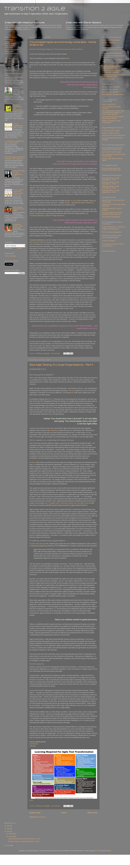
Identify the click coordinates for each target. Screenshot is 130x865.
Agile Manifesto (52, 430)
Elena (67, 25)
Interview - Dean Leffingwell (110, 87)
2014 (8, 845)
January (11, 836)
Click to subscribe (10, 256)
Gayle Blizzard (9, 45)
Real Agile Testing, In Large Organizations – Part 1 (19, 173)
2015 (8, 831)
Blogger (108, 850)
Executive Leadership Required (112, 53)
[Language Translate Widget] (15, 245)
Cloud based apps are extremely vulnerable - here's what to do (15, 157)
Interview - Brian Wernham (110, 92)
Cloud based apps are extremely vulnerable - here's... (24, 838)
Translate (17, 248)
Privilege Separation (57, 215)
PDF (32, 800)
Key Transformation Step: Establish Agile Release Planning (113, 117)
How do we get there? (109, 104)
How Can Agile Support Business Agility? (18, 208)
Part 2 (88, 581)
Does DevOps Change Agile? (111, 217)
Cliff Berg (33, 746)
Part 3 (43, 369)
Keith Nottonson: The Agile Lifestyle (113, 94)
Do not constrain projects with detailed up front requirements (18, 192)
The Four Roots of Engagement (112, 232)
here (29, 29)
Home (63, 813)
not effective (79, 188)
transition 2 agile (34, 9)
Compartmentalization (37, 215)
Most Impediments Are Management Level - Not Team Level (113, 75)
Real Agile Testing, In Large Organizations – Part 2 (110, 183)
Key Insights (106, 45)
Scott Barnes (34, 744)
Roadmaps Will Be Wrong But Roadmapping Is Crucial (111, 67)
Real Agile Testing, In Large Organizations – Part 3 (110, 187)
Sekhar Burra (9, 47)
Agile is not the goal (108, 79)
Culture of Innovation (108, 240)
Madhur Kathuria (10, 25)
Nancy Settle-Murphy (11, 53)
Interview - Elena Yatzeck (110, 89)
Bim (96, 850)
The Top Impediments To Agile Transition (18, 125)
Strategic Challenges (108, 42)
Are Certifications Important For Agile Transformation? (14, 142)
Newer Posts (34, 813)
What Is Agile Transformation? (111, 40)
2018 (8, 826)
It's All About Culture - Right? (18, 225)
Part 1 (50, 399)
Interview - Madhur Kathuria (110, 133)
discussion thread (38, 543)
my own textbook (76, 200)
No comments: (56, 353)
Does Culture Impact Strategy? (111, 152)
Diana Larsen (9, 63)
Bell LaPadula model (37, 242)
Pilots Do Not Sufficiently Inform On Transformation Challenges (113, 71)
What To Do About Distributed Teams (113, 135)
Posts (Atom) (42, 817)
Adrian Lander (9, 51)
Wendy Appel (9, 40)
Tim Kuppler (8, 61)
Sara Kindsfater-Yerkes (12, 49)
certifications (89, 203)
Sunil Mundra (9, 65)
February (11, 833)
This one (72, 390)
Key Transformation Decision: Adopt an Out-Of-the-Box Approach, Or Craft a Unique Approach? (113, 112)
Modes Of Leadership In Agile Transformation (111, 121)
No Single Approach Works (110, 64)
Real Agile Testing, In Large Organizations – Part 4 (61, 364)
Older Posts (92, 813)
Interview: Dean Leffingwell (18, 88)
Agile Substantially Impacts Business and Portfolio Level (113, 56)
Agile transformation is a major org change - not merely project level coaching (112, 49)
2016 (8, 828)
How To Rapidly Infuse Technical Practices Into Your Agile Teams (112, 148)
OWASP (67, 203)
